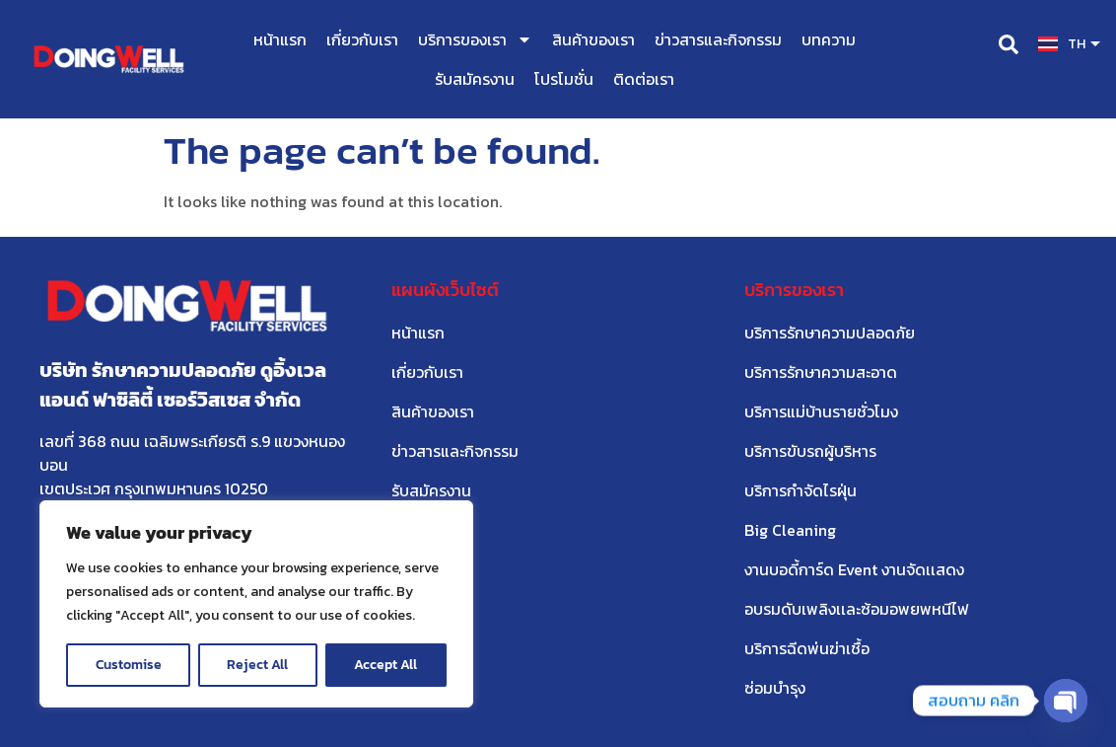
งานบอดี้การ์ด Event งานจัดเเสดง (854, 569)
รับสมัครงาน (475, 79)
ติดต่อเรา (643, 79)
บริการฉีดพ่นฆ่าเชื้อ (807, 648)
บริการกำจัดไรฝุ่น (800, 490)
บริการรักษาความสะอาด (820, 372)
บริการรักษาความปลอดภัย (829, 332)
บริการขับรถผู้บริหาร (810, 451)
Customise (129, 664)
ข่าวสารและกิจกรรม (718, 39)
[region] (256, 604)
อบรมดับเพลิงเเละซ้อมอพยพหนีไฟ (856, 609)
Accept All (386, 664)
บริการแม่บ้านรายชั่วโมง (821, 411)
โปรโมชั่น (563, 79)
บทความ (829, 39)
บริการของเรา (475, 39)
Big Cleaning (790, 530)
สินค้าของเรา (593, 39)
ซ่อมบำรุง (774, 688)
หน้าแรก (280, 39)
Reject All (258, 664)
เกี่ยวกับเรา (362, 39)
